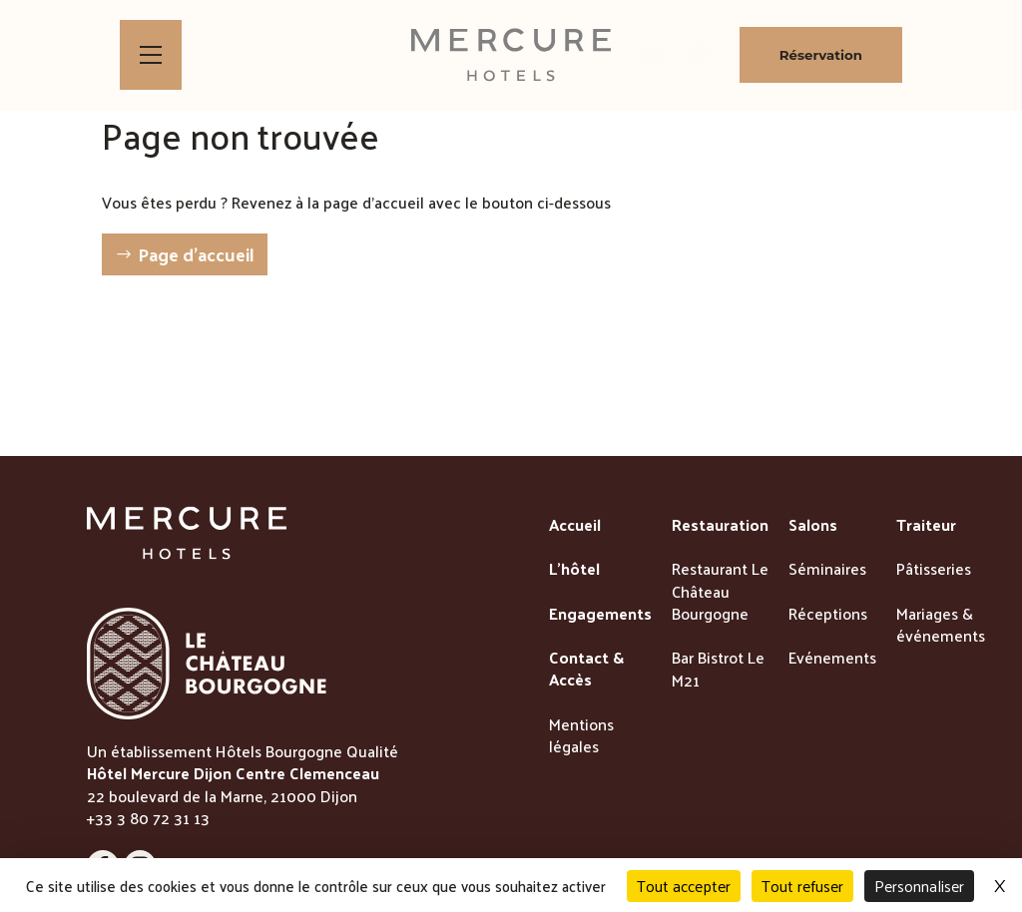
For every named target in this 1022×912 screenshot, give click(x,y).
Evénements (832, 659)
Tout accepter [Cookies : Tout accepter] (684, 885)
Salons (812, 526)
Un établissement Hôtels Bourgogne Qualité (242, 750)
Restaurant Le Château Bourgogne (720, 592)
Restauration (720, 526)
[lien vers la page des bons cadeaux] (700, 55)
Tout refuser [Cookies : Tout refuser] (802, 885)
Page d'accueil (196, 253)
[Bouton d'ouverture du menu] (151, 55)
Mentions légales (581, 736)
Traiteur (926, 526)
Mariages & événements (940, 626)
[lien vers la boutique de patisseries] (650, 55)
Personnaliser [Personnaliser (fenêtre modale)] (919, 885)
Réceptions (827, 615)
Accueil (575, 526)
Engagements (600, 615)
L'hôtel (574, 570)
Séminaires (827, 570)
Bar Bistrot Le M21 (718, 670)
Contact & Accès (586, 670)
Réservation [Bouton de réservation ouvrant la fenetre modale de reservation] (820, 55)
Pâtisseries (933, 570)
